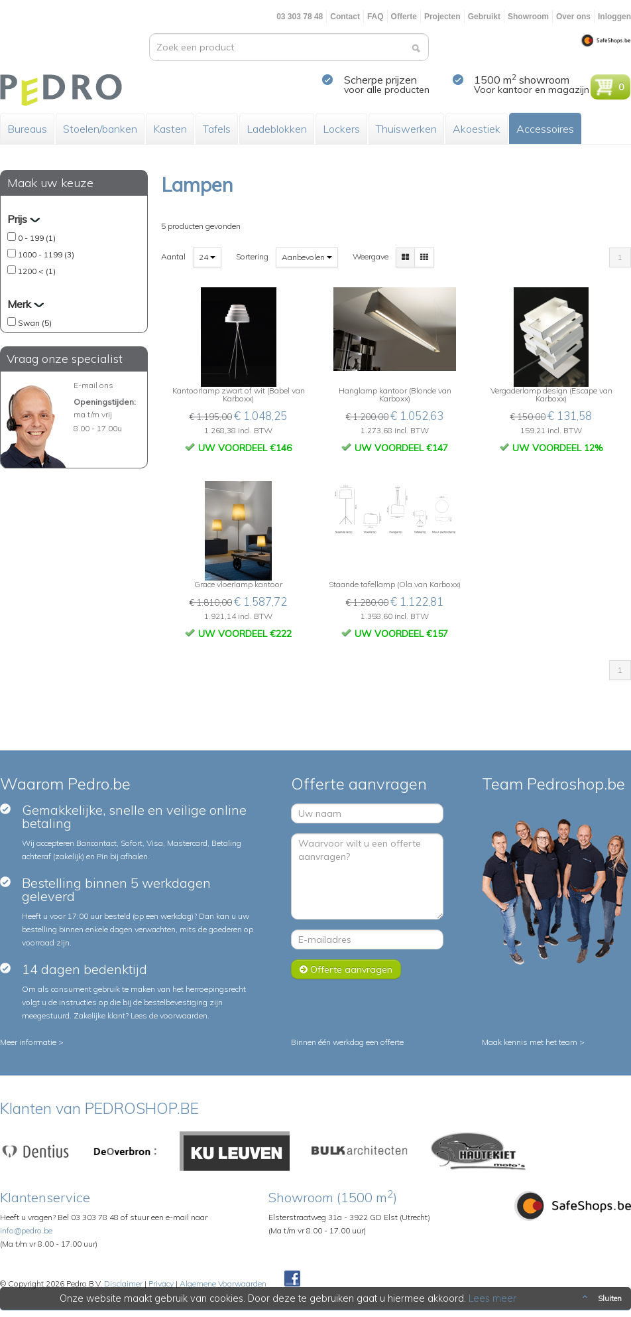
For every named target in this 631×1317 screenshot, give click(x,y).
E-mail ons (93, 385)
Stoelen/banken (100, 128)
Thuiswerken (406, 128)
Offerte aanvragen (346, 969)
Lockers (341, 128)
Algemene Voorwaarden (223, 1283)
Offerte (404, 16)
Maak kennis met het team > (533, 1042)
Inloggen (614, 16)
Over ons (573, 16)
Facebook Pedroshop (292, 1279)
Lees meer (492, 1298)
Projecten (442, 16)
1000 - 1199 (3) (46, 254)
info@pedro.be (26, 1230)
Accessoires (545, 128)
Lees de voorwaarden (169, 1015)
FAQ (375, 16)
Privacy (161, 1283)
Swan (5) (35, 323)
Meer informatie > (32, 1042)
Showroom (528, 16)
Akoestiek (476, 128)
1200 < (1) (37, 271)
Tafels (217, 128)
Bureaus (27, 128)
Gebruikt (484, 16)
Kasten (170, 128)
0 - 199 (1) (37, 238)
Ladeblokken (277, 128)
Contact (345, 16)
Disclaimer (123, 1283)
